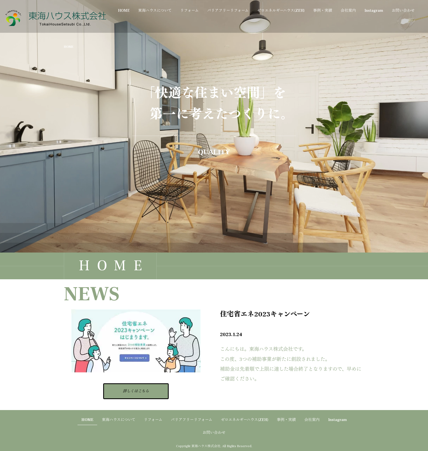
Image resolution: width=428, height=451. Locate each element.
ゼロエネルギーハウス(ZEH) (281, 10)
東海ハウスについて (155, 10)
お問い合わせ (403, 10)
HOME (124, 10)
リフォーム (189, 10)
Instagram (373, 10)
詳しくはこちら (136, 391)
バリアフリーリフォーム (228, 10)
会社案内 (348, 10)
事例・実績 (322, 10)
